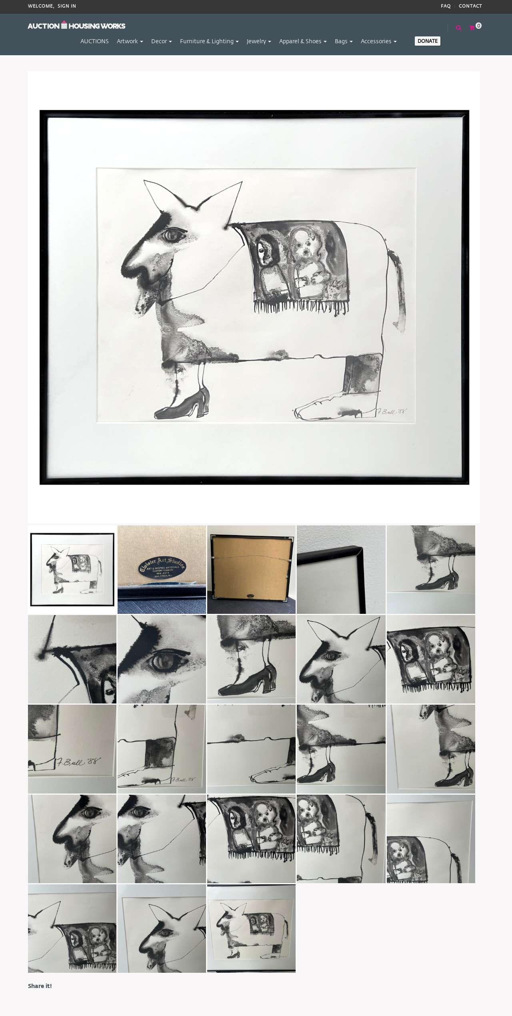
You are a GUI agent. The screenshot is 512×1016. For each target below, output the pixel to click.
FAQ (446, 6)
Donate (428, 40)
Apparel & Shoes (303, 41)
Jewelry (259, 41)
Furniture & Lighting (209, 41)
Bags (344, 41)
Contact (470, 6)
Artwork (130, 41)
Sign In (67, 6)
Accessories (379, 41)
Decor (161, 41)
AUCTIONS (94, 41)
